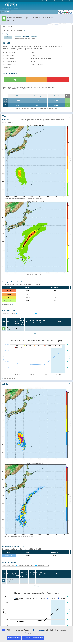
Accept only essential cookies (33, 637)
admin (69, 0)
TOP (69, 117)
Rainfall (56, 96)
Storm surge (37, 96)
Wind (17, 96)
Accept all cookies (14, 637)
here (26, 89)
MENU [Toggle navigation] (6, 12)
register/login (62, 0)
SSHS (12, 304)
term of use (45, 0)
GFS (18, 36)
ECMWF (34, 36)
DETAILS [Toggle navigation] (7, 26)
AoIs (22, 282)
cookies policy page (37, 630)
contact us (53, 0)
